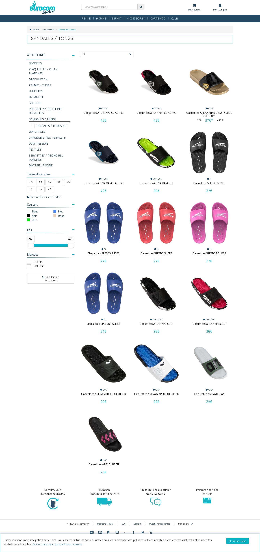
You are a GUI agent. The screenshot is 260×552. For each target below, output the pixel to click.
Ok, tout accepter (237, 541)
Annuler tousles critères (50, 278)
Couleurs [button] (51, 204)
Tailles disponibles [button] (51, 174)
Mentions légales (105, 523)
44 (40, 189)
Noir (34, 216)
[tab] (51, 56)
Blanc (35, 211)
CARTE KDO (158, 18)
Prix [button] (51, 230)
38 (58, 182)
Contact (137, 523)
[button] (51, 55)
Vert (34, 220)
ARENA (38, 262)
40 (68, 182)
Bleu (60, 211)
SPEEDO (39, 266)
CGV (123, 523)
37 (49, 182)
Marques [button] (51, 254)
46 (49, 189)
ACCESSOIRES (136, 18)
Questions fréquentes (159, 523)
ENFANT (117, 18)
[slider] (31, 245)
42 (31, 189)
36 (40, 182)
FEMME (86, 18)
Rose (61, 216)
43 (31, 182)
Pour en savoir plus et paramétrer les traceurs (57, 544)
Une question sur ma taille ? (44, 197)
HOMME (101, 18)
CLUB (174, 18)
